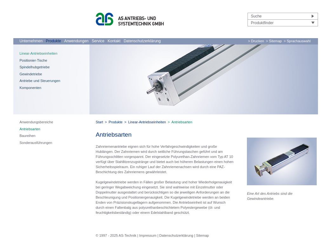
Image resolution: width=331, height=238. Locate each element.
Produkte (53, 41)
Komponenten (31, 88)
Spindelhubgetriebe (35, 67)
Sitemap (202, 235)
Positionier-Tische (33, 60)
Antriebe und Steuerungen (40, 81)
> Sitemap (274, 41)
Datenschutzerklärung (142, 41)
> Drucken (256, 41)
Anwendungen (76, 41)
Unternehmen (31, 41)
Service (98, 41)
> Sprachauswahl (297, 41)
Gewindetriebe (31, 74)
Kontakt (114, 41)
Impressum (147, 235)
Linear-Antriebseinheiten (38, 53)
